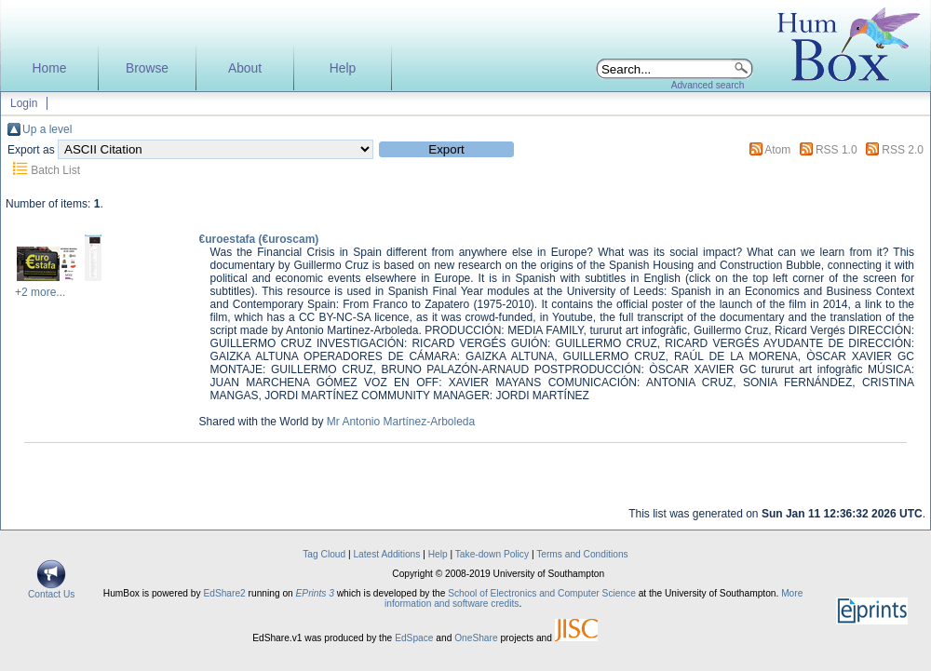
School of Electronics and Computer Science (542, 593)
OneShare (475, 638)
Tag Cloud (324, 554)
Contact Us (51, 590)
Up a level (47, 129)
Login (23, 103)
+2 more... (40, 292)
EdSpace (414, 638)
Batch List (55, 170)
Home (50, 68)
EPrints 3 (315, 593)
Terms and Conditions (582, 554)
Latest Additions (386, 554)
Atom (777, 149)
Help (343, 68)
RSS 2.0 (903, 149)
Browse (147, 68)
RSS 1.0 (836, 149)
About (245, 68)
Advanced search (708, 85)
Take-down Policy (492, 554)
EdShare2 (224, 593)
